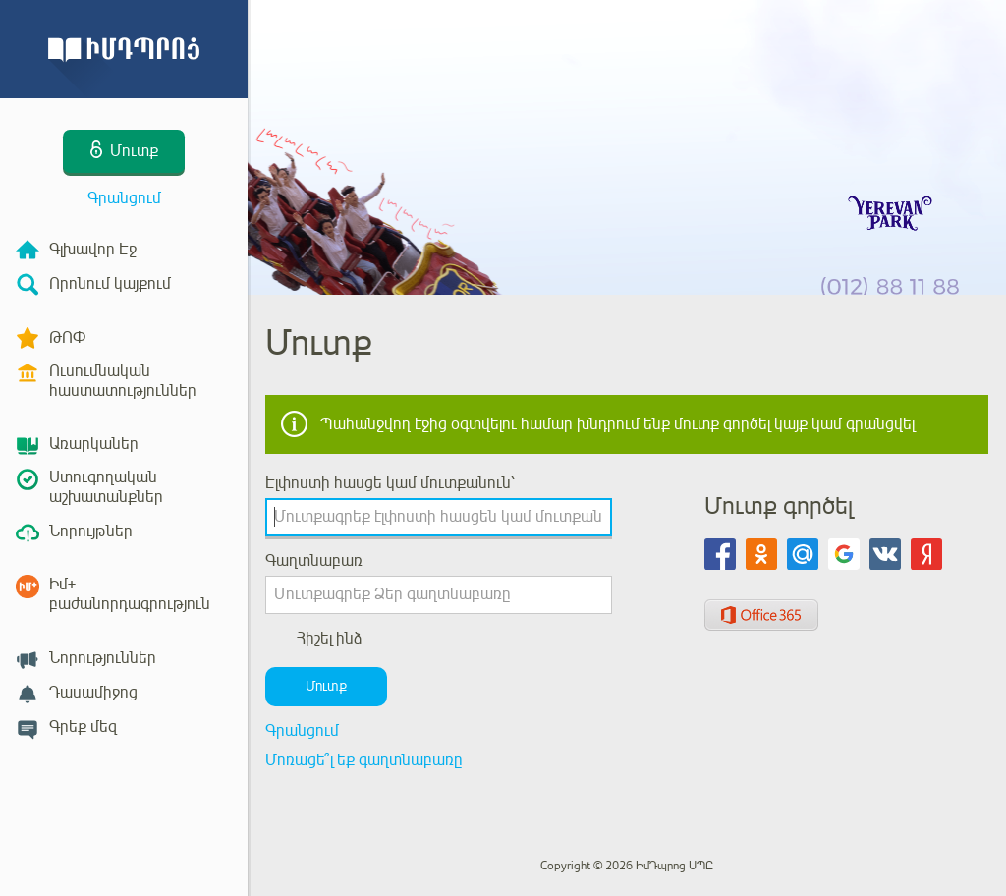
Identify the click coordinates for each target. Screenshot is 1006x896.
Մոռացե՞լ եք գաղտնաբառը (364, 760)
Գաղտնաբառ (314, 561)
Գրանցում (124, 198)
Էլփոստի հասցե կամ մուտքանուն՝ (390, 483)
